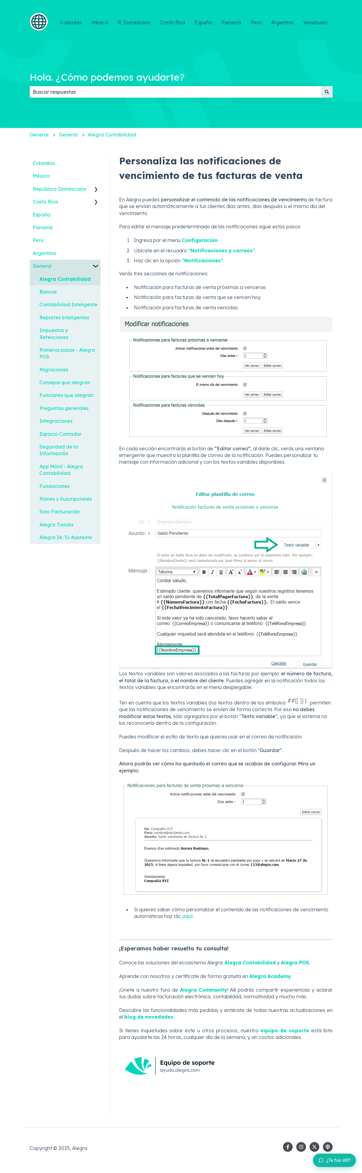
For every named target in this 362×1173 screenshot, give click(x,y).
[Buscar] (327, 92)
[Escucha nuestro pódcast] (328, 1147)
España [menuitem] (41, 215)
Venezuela (315, 22)
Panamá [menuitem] (43, 227)
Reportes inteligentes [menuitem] (64, 317)
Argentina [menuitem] (44, 253)
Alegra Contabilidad (112, 135)
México (99, 22)
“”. (222, 250)
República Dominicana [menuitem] (59, 189)
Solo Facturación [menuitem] (59, 512)
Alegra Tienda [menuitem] (56, 525)
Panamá (231, 22)
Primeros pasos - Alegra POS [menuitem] (67, 353)
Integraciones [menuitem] (55, 421)
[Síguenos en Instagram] (301, 1147)
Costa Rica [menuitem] (45, 202)
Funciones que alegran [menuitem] (66, 395)
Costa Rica (172, 22)
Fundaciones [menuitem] (54, 486)
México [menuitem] (41, 176)
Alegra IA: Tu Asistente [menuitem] (65, 537)
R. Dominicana (134, 22)
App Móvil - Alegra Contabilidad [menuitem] (61, 469)
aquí (187, 916)
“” (202, 260)
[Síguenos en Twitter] (314, 1147)
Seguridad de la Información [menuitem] (58, 450)
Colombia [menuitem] (44, 163)
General (39, 135)
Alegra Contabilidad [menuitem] (65, 279)
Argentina (282, 22)
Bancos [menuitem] (48, 292)
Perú (256, 22)
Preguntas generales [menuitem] (63, 408)
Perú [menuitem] (38, 240)
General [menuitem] (42, 266)
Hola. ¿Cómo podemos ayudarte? (107, 77)
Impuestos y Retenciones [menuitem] (53, 333)
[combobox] (175, 92)
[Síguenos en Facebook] (288, 1147)
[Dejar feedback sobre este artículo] (334, 1160)
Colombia (71, 22)
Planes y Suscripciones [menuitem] (65, 499)
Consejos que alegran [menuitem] (64, 382)
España (203, 22)
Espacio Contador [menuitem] (60, 434)
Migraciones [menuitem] (53, 370)
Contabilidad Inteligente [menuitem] (68, 304)
